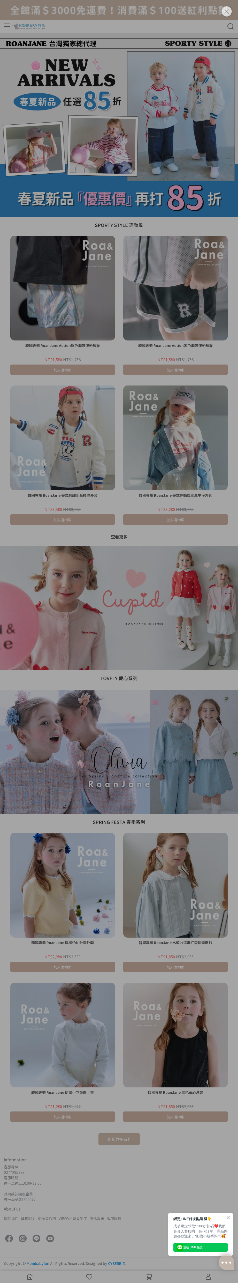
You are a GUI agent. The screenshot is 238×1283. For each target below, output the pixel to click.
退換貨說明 (47, 1218)
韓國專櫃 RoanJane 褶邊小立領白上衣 (62, 1092)
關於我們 (11, 1218)
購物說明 (28, 1218)
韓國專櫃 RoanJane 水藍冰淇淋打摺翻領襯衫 (175, 942)
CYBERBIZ (116, 1263)
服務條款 (114, 1218)
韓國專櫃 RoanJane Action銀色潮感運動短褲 (62, 345)
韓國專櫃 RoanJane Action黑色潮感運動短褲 (175, 345)
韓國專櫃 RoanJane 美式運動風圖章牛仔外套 (175, 495)
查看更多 (119, 536)
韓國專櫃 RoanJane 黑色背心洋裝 (175, 1092)
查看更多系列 (119, 1139)
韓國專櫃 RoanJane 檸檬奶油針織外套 (62, 942)
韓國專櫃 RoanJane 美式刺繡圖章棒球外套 (62, 495)
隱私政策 (97, 1218)
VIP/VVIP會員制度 (73, 1218)
